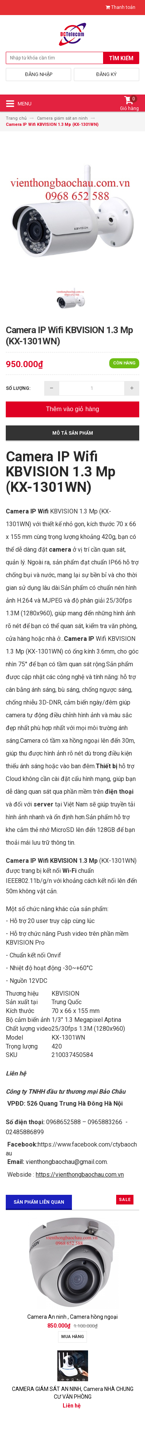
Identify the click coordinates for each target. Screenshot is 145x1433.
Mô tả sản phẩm (72, 433)
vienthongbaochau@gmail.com (66, 1161)
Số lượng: (18, 388)
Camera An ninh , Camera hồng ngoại (72, 1317)
